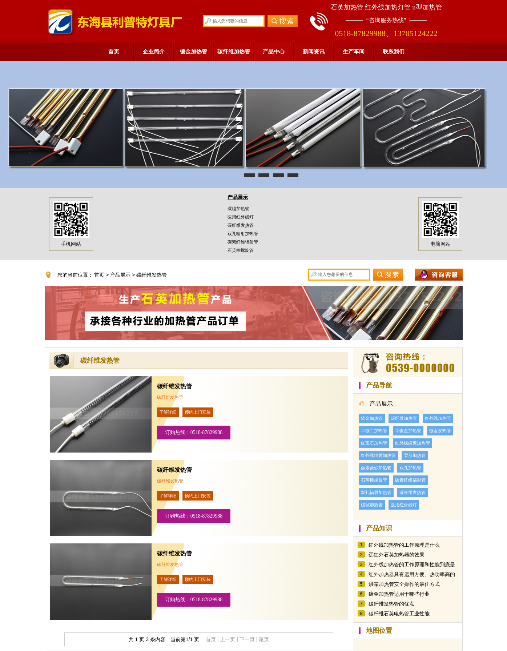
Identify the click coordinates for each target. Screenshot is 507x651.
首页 (113, 51)
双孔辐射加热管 (243, 233)
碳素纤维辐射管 (243, 242)
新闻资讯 (314, 51)
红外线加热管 (438, 418)
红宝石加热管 (374, 443)
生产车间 (354, 51)
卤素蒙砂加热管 (376, 467)
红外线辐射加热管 (378, 455)
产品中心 (274, 51)
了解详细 (168, 412)
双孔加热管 (410, 467)
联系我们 (394, 51)
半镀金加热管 (408, 430)
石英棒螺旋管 (241, 250)
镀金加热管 (193, 51)
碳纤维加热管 (233, 51)
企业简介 (154, 51)
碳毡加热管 (238, 208)
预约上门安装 (198, 412)
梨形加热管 (415, 455)
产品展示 (238, 197)
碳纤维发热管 (241, 225)
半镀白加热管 (374, 430)
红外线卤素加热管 (412, 443)
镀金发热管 (440, 430)
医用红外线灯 (241, 217)
